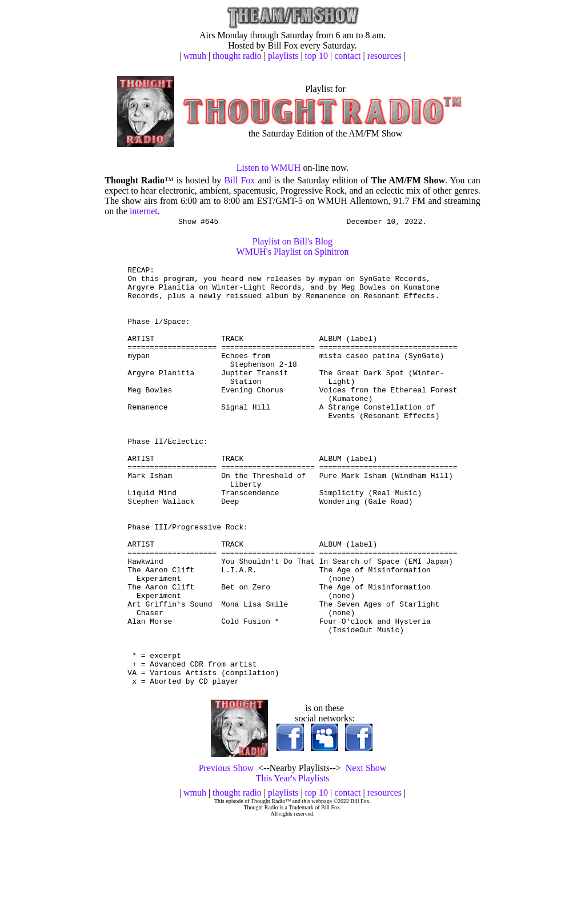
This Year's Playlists (293, 864)
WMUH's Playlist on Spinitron (292, 253)
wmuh (194, 56)
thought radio (237, 56)
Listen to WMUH (269, 167)
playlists (283, 56)
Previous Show (226, 853)
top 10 (316, 56)
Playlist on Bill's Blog (292, 243)
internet (144, 211)
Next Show (366, 853)
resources (384, 56)
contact (347, 56)
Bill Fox (239, 180)
